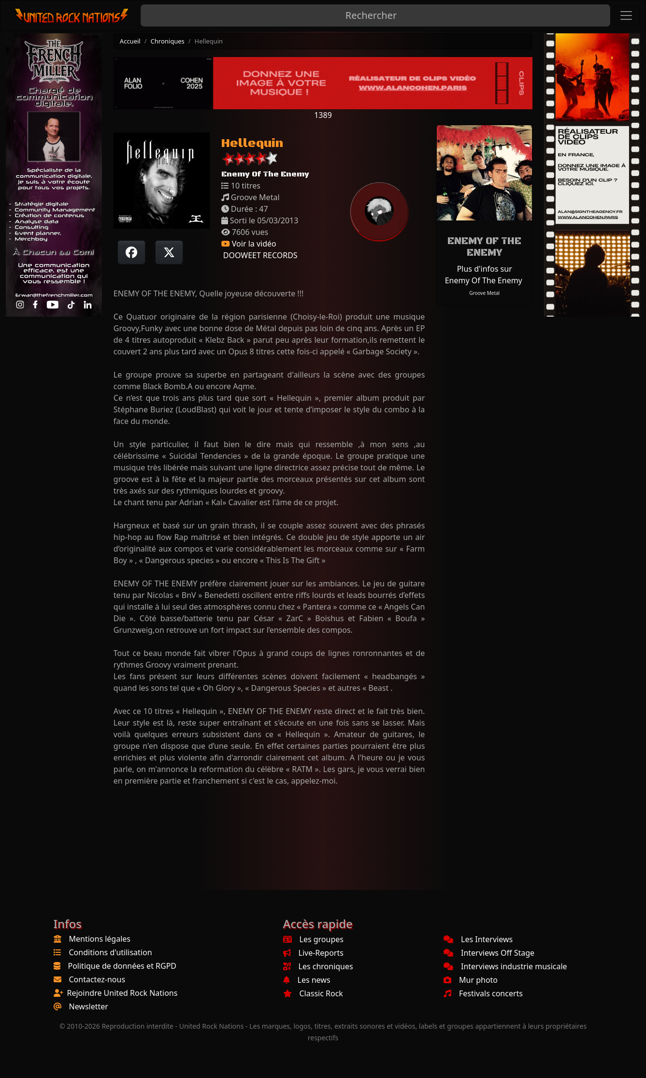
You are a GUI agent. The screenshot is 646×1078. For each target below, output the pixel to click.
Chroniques (168, 41)
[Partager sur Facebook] (131, 252)
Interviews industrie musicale (505, 966)
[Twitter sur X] (169, 252)
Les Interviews (478, 939)
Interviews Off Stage (489, 952)
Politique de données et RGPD (122, 966)
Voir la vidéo (248, 243)
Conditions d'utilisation (110, 952)
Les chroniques (318, 966)
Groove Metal (484, 293)
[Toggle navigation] (626, 15)
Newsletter (88, 1006)
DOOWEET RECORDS (259, 255)
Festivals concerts (483, 993)
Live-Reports (313, 952)
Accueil (130, 41)
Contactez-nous (97, 979)
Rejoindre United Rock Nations (122, 993)
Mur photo (471, 980)
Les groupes (313, 939)
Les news (306, 980)
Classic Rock (313, 993)
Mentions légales (100, 938)
